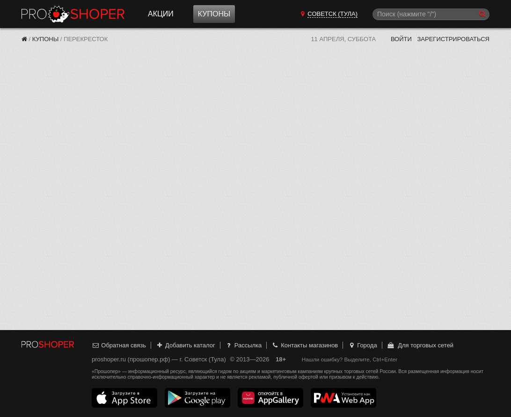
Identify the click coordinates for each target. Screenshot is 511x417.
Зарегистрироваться (453, 39)
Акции (161, 14)
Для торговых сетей (420, 345)
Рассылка (243, 345)
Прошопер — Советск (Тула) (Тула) (73, 14)
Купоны (214, 14)
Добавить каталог (185, 345)
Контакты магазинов (304, 345)
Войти (401, 39)
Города (362, 345)
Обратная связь (119, 345)
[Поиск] (430, 14)
